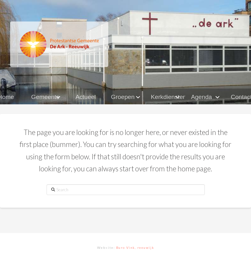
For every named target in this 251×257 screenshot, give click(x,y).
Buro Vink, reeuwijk (135, 247)
